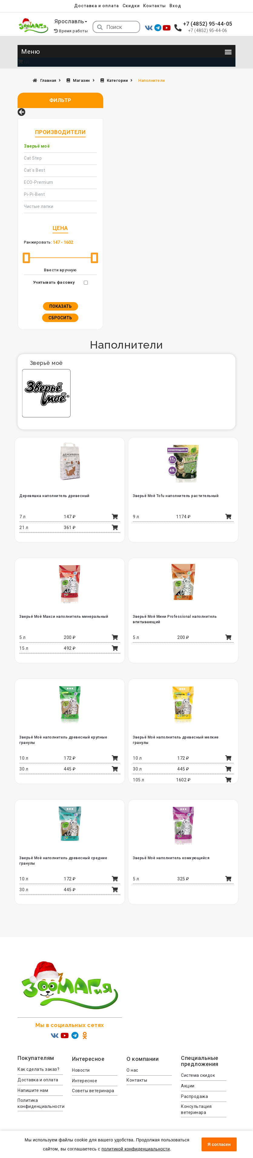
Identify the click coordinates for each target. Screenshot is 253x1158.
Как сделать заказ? (38, 1069)
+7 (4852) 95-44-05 (207, 24)
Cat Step (33, 158)
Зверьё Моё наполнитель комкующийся (171, 858)
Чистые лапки (38, 206)
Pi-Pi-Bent (34, 194)
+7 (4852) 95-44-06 (207, 30)
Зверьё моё (37, 146)
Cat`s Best (34, 170)
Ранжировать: (38, 242)
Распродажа (194, 1096)
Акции (188, 1085)
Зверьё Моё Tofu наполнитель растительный (175, 496)
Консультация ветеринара (196, 1109)
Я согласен (219, 1144)
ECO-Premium (38, 182)
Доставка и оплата (96, 5)
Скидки (131, 5)
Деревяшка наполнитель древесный (54, 496)
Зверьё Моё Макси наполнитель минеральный (63, 616)
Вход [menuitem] (175, 5)
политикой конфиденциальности (135, 1149)
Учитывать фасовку (54, 282)
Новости (81, 1070)
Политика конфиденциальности (40, 1103)
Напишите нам (33, 1090)
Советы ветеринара (93, 1090)
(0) (24, 62)
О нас (132, 1070)
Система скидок (198, 1075)
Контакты (154, 5)
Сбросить (60, 317)
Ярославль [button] (70, 21)
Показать (60, 306)
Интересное (84, 1080)
